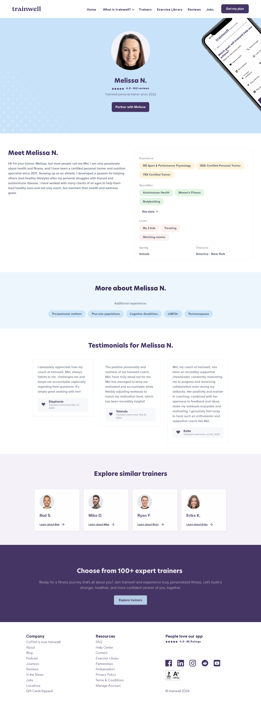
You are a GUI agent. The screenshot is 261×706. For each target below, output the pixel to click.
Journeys (32, 663)
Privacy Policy (106, 674)
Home (91, 9)
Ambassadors (105, 669)
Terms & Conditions (110, 680)
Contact (101, 652)
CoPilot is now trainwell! (43, 642)
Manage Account (108, 685)
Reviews (194, 9)
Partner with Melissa (130, 107)
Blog (29, 652)
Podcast (32, 658)
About (30, 647)
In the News (34, 674)
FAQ (99, 642)
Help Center (104, 647)
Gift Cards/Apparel (39, 691)
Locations (33, 685)
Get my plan (235, 9)
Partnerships (104, 663)
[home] (27, 7)
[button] (118, 9)
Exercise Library (169, 9)
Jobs (210, 9)
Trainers (145, 9)
